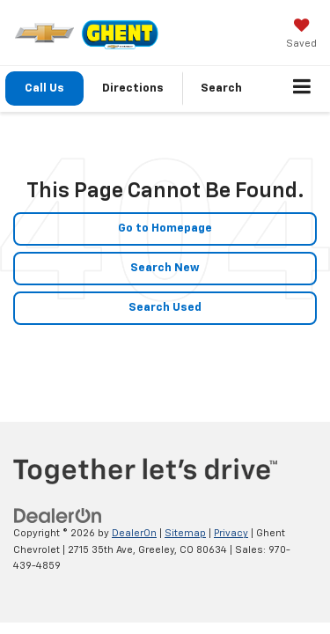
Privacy (231, 533)
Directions (133, 88)
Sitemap (185, 533)
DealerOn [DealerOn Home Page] (134, 533)
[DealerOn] (58, 516)
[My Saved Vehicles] (301, 35)
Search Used (165, 307)
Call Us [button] (44, 88)
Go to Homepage (165, 228)
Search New (165, 268)
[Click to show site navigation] (302, 89)
